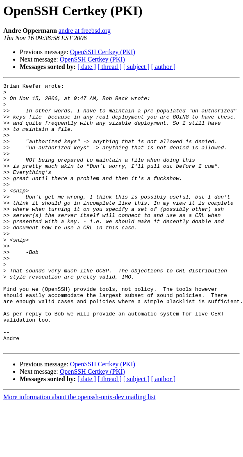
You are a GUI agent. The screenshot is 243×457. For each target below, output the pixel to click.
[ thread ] (110, 66)
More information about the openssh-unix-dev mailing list (79, 449)
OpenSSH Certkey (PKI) (102, 51)
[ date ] (86, 66)
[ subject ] (136, 66)
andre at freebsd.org (85, 30)
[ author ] (163, 66)
